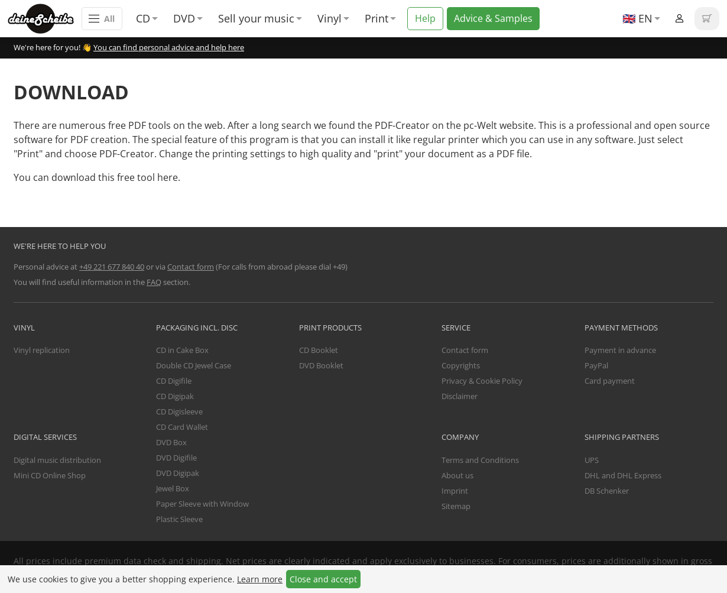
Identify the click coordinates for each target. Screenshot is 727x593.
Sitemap (456, 506)
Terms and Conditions (480, 460)
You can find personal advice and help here (168, 47)
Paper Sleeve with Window (202, 503)
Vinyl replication (42, 350)
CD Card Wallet (182, 427)
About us (457, 475)
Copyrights (461, 365)
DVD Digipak (177, 473)
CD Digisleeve (179, 411)
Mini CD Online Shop (50, 475)
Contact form (190, 266)
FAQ (154, 282)
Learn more (260, 579)
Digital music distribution (57, 460)
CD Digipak (175, 396)
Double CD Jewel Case (193, 365)
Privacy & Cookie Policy (482, 380)
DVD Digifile (176, 457)
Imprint (455, 490)
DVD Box (171, 442)
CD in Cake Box (182, 350)
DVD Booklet (321, 365)
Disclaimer (460, 396)
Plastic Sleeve (179, 519)
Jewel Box (172, 488)
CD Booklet (318, 350)
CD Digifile (174, 380)
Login (679, 18)
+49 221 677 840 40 (111, 266)
